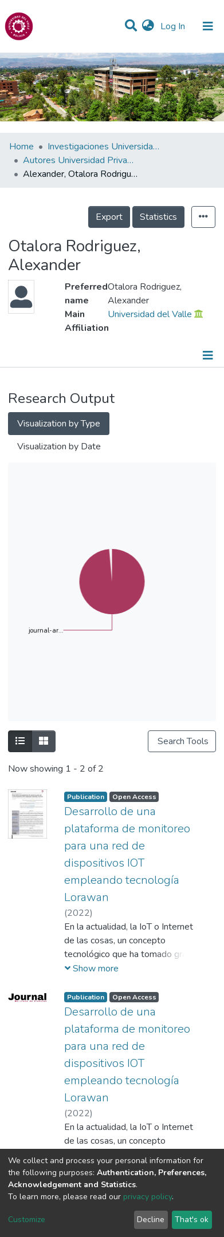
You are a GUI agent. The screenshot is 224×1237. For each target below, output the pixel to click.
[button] (148, 26)
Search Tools (182, 741)
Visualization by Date (59, 446)
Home (21, 146)
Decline (150, 1219)
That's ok (192, 1219)
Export (109, 217)
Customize (26, 1219)
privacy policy (147, 1196)
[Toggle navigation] (208, 26)
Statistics (158, 217)
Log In (173, 26)
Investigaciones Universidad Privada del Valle (105, 146)
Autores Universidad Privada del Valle (80, 160)
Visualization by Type (58, 423)
